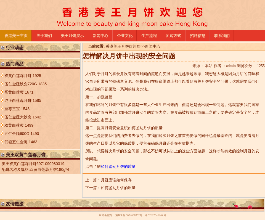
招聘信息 (197, 36)
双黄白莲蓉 (14, 125)
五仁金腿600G (17, 133)
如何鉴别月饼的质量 (118, 188)
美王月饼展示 (72, 36)
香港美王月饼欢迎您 (123, 46)
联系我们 (222, 36)
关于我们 (44, 36)
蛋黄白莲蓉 (14, 92)
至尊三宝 (12, 109)
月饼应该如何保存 (116, 180)
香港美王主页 (16, 36)
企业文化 (124, 36)
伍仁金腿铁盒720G (21, 84)
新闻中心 (100, 36)
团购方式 (173, 36)
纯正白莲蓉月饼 (18, 100)
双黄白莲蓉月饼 (18, 75)
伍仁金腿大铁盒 (18, 117)
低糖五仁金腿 (16, 142)
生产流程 (149, 36)
